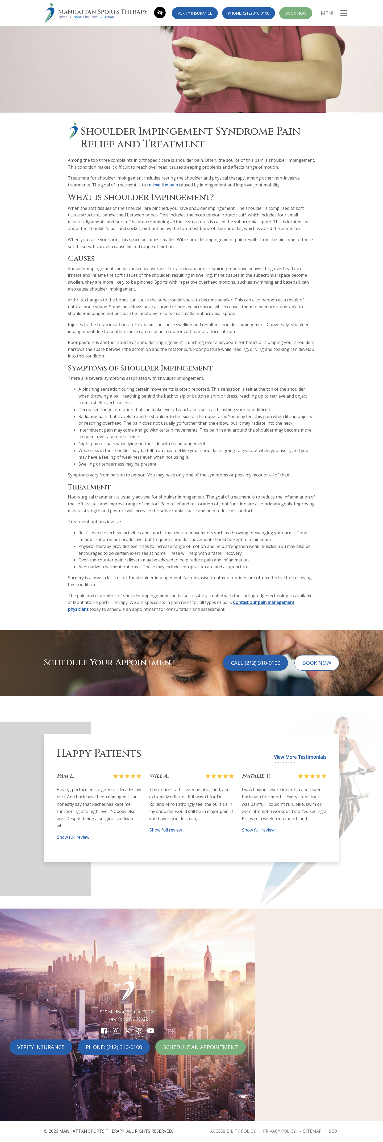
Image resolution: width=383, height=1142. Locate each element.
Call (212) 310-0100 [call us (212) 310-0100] (255, 662)
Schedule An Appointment (200, 1047)
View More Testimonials (300, 757)
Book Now (295, 13)
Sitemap (312, 1131)
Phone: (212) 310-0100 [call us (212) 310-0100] (248, 13)
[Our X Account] (127, 1030)
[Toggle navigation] (334, 13)
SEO (333, 1131)
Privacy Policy (279, 1131)
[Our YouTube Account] (150, 1030)
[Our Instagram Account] (115, 1030)
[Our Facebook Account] (104, 1030)
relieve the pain (162, 185)
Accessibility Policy (233, 1131)
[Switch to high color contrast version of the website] (160, 13)
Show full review (73, 837)
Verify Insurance (195, 13)
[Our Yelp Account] (138, 1030)
